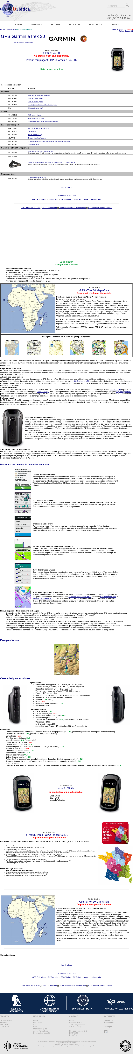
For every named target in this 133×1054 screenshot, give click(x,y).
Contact (36, 1020)
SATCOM (55, 24)
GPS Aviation (53, 199)
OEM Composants (49, 208)
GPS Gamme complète (66, 195)
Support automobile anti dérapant (39, 95)
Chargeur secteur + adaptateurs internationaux (43, 121)
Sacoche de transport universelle (38, 128)
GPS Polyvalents (39, 199)
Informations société (41, 1033)
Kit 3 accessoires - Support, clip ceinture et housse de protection (49, 141)
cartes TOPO (115, 389)
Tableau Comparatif (126, 31)
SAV (35, 1025)
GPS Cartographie (80, 199)
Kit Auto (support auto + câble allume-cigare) (42, 105)
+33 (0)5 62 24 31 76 (118, 18)
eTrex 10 (115, 29)
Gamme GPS (11, 29)
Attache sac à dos (33, 144)
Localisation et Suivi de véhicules (72, 208)
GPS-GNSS (36, 24)
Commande (37, 1022)
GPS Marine (66, 199)
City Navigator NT (123, 392)
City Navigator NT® (82, 381)
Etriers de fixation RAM (35, 108)
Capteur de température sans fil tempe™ (41, 151)
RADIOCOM (74, 24)
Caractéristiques (18, 42)
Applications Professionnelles (100, 208)
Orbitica (115, 24)
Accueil (18, 24)
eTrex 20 (122, 29)
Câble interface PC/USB (36, 118)
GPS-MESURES (6, 1020)
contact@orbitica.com (119, 15)
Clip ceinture (32, 131)
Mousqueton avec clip (35, 135)
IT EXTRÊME (95, 24)
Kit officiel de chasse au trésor (37, 177)
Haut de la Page (66, 187)
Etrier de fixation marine (35, 98)
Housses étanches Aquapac (37, 138)
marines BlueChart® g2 (42, 599)
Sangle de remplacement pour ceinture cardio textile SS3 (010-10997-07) (52, 162)
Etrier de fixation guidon (35, 101)
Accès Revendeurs (40, 1031)
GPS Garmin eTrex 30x (63, 60)
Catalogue (108, 1027)
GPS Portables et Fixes (30, 208)
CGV (35, 1027)
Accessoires (29, 42)
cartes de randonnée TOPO (80, 597)
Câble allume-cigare (34, 115)
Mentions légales (40, 1029)
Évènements (109, 1022)
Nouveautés (109, 1020)
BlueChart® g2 (43, 392)
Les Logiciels (95, 199)
